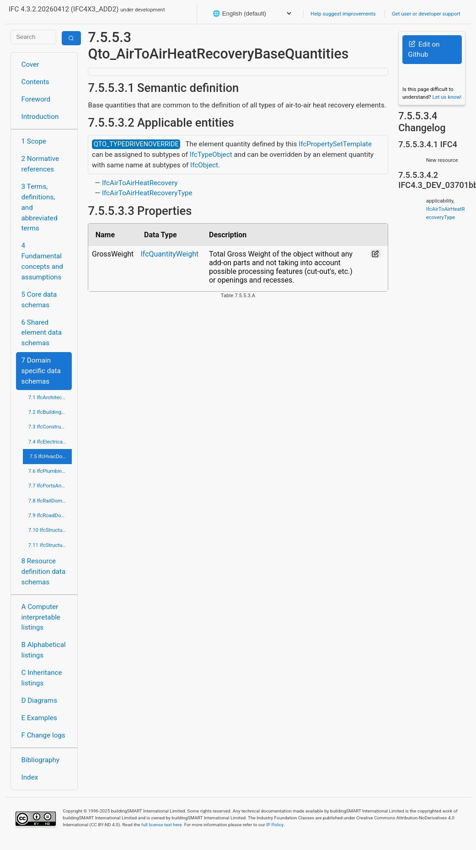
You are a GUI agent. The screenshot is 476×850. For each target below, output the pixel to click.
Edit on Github (423, 49)
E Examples (39, 718)
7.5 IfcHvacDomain (51, 456)
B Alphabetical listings (43, 650)
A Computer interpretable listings (40, 617)
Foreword (36, 99)
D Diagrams (39, 700)
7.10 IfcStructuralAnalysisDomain (50, 530)
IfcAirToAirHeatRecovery (139, 183)
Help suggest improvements (342, 14)
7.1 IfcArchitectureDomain (50, 397)
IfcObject (204, 165)
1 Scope (34, 141)
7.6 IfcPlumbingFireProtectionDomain (50, 471)
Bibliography (40, 760)
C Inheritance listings (41, 677)
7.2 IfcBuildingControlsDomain (50, 412)
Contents (35, 82)
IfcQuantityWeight (169, 254)
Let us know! (447, 97)
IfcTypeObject (211, 154)
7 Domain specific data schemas (41, 370)
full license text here (161, 824)
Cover (30, 64)
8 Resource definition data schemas (43, 571)
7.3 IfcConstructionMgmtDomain (50, 426)
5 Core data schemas (39, 299)
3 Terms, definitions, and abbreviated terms (39, 207)
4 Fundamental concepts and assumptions (42, 261)
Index (29, 777)
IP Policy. (275, 824)
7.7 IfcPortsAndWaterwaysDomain (50, 485)
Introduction (40, 116)
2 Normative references (40, 164)
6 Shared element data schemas (41, 332)
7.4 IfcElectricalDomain (50, 441)
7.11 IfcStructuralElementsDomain (50, 545)
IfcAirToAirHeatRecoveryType (147, 193)
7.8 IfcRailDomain (49, 500)
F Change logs (43, 735)
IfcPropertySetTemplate (335, 144)
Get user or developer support (426, 14)
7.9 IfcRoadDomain (50, 515)
